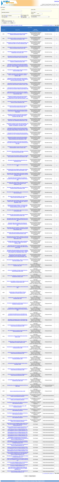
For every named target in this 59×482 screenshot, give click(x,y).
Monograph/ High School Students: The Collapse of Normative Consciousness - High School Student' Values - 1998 (17, 178)
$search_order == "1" (8, 21)
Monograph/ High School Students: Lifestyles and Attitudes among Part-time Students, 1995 (17, 152)
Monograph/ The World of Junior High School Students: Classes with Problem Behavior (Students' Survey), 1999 (17, 84)
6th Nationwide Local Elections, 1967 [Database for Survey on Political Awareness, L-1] (17, 456)
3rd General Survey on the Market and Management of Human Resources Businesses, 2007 (17, 353)
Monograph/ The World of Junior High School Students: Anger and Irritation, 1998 (18, 70)
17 (49, 25)
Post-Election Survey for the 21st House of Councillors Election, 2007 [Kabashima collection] (17, 421)
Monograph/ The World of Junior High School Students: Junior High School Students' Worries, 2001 (18, 106)
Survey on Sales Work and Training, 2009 (17, 391)
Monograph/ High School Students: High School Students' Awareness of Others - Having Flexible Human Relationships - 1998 (17, 183)
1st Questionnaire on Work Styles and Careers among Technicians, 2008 (17, 364)
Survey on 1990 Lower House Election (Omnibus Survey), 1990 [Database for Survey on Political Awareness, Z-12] (17, 450)
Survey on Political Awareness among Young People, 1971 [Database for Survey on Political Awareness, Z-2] (17, 427)
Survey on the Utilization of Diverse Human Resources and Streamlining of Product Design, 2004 (17, 282)
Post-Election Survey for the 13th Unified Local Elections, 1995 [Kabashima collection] (17, 403)
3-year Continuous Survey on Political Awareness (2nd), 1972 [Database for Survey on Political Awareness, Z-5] (17, 433)
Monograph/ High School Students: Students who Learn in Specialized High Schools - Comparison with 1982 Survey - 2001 (17, 219)
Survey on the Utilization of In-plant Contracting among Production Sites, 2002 (17, 265)
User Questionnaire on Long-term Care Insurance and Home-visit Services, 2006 (17, 331)
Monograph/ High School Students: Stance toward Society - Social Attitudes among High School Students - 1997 (17, 170)
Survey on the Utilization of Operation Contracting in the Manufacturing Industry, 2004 (17, 276)
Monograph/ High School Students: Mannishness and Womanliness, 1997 (17, 161)
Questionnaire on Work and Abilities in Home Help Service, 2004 (17, 287)
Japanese (56, 1)
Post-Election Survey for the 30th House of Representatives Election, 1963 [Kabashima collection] (17, 396)
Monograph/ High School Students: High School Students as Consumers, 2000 (17, 210)
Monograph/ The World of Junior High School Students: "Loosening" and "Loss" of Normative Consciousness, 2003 (17, 133)
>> (53, 25)
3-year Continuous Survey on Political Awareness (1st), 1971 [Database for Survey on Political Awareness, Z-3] (18, 430)
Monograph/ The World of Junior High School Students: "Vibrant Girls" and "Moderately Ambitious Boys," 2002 (18, 120)
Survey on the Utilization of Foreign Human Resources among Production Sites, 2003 (17, 271)
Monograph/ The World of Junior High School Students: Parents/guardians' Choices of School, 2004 (18, 147)
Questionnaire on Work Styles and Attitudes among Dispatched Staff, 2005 (17, 298)
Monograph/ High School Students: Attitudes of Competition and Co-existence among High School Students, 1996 (17, 156)
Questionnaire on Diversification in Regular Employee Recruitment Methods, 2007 (17, 358)
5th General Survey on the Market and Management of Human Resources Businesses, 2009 (17, 375)
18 (50, 25)
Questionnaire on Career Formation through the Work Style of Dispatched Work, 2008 (17, 347)
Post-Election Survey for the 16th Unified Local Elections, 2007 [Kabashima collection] (17, 417)
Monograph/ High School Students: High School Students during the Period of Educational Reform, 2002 (17, 233)
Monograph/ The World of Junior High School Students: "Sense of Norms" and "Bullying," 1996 (18, 39)
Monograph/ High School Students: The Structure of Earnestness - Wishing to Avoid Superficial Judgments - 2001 (18, 224)
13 (44, 25)
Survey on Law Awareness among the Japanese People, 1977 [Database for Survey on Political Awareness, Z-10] (17, 448)
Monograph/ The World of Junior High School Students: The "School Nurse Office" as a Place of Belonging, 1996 (17, 43)
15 (47, 25)
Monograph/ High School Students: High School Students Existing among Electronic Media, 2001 (17, 215)
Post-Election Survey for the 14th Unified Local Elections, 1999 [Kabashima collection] (17, 410)
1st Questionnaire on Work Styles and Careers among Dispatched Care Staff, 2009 (17, 380)
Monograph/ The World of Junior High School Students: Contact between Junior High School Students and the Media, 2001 (18, 110)
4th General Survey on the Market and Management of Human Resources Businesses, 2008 (17, 369)
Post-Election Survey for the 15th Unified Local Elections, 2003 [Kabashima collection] (17, 413)
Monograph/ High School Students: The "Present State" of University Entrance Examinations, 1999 (17, 188)
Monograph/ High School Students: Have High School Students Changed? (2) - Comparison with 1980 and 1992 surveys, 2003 (17, 246)
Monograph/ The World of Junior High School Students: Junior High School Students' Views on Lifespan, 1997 (18, 57)
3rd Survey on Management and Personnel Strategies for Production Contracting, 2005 (17, 303)
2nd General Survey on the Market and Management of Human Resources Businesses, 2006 (18, 325)
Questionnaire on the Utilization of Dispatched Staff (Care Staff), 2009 (17, 386)
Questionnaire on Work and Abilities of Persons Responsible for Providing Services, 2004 (17, 293)
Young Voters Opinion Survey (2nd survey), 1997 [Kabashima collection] (17, 406)
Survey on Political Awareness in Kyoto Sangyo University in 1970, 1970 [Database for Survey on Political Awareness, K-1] (17, 459)
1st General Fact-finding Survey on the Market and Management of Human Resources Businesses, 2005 (17, 314)
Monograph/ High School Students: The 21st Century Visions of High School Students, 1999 (17, 197)
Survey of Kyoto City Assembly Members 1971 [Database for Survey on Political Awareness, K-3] (17, 465)
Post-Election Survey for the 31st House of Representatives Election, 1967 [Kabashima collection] (17, 399)
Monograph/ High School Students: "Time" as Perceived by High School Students (17, 192)
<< (43, 25)
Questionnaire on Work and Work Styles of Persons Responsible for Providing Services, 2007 (17, 342)
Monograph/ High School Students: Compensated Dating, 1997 (17, 165)
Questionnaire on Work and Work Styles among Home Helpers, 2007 (17, 336)
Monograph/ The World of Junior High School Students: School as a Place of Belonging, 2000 (18, 102)
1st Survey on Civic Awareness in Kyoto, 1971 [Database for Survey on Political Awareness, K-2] (17, 463)
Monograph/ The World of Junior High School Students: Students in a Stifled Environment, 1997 (18, 61)
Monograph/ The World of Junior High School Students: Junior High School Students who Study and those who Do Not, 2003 (17, 142)
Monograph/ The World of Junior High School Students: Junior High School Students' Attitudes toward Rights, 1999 (17, 88)
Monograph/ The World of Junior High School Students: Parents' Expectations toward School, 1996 (18, 48)
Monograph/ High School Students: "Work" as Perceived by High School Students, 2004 (17, 260)
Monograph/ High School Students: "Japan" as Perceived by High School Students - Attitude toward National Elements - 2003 (17, 242)
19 (51, 25)
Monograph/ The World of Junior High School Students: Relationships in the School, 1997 (18, 52)
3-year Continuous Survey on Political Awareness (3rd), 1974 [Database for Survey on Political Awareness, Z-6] (18, 435)
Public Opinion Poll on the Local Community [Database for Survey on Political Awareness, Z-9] (17, 445)
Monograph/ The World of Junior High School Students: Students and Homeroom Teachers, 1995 (18, 34)
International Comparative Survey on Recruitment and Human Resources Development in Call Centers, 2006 (17, 320)
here (7, 15)
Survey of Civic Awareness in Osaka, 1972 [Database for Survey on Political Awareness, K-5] (17, 471)
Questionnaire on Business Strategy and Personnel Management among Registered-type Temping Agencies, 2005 (17, 309)
